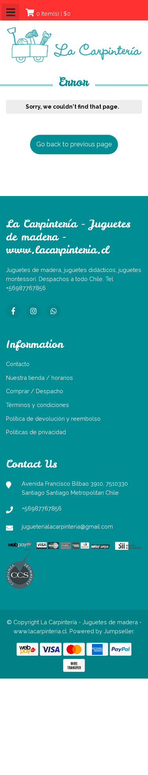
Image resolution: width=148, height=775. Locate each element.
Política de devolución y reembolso (53, 418)
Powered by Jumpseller (101, 631)
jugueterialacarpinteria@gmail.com (67, 526)
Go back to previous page (74, 144)
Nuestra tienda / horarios (39, 377)
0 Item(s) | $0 (53, 13)
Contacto (18, 364)
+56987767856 (42, 508)
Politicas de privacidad (36, 432)
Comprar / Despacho (34, 391)
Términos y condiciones (37, 404)
